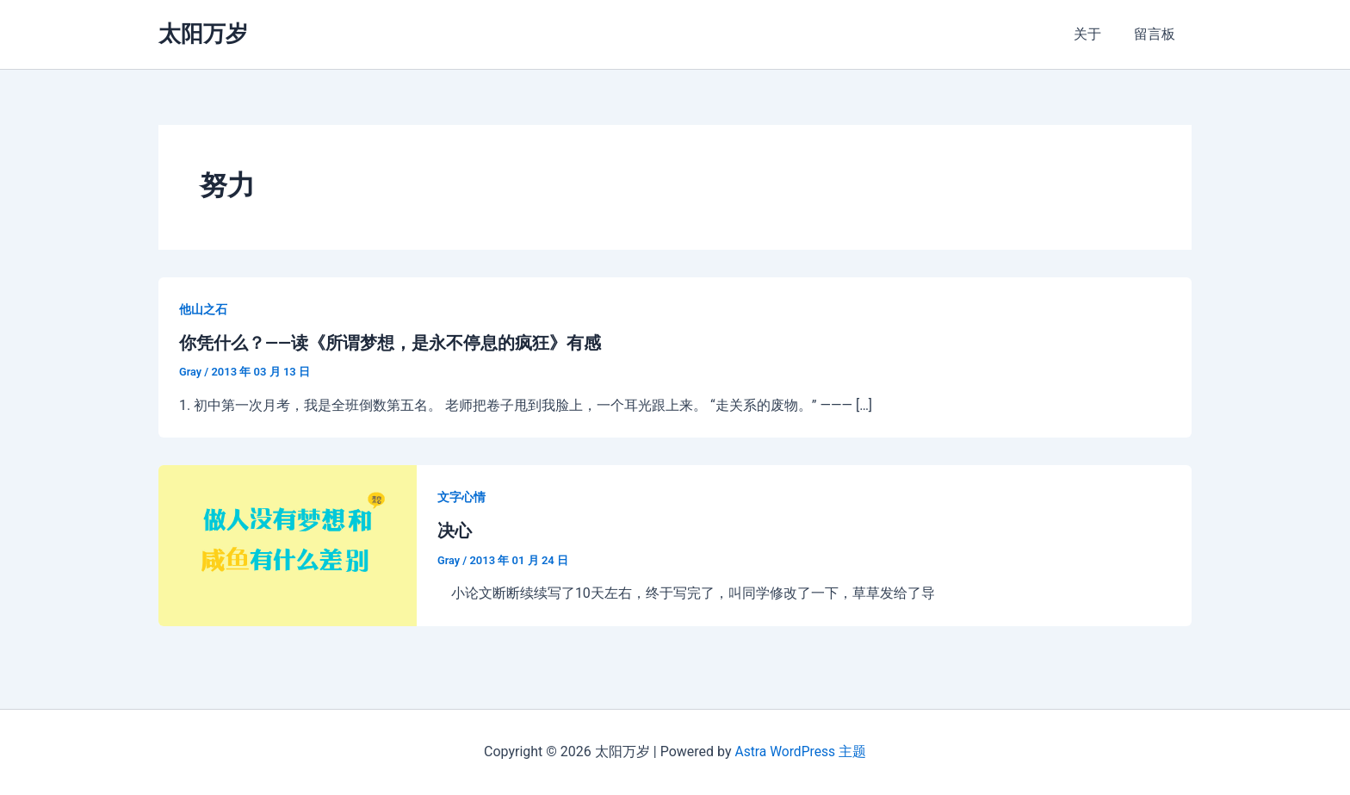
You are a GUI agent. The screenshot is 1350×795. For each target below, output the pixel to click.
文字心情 (461, 497)
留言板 (1157, 34)
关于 (1095, 34)
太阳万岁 (203, 34)
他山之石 (203, 309)
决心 (454, 530)
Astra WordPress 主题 (800, 751)
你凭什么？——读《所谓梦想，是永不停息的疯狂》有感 (390, 342)
